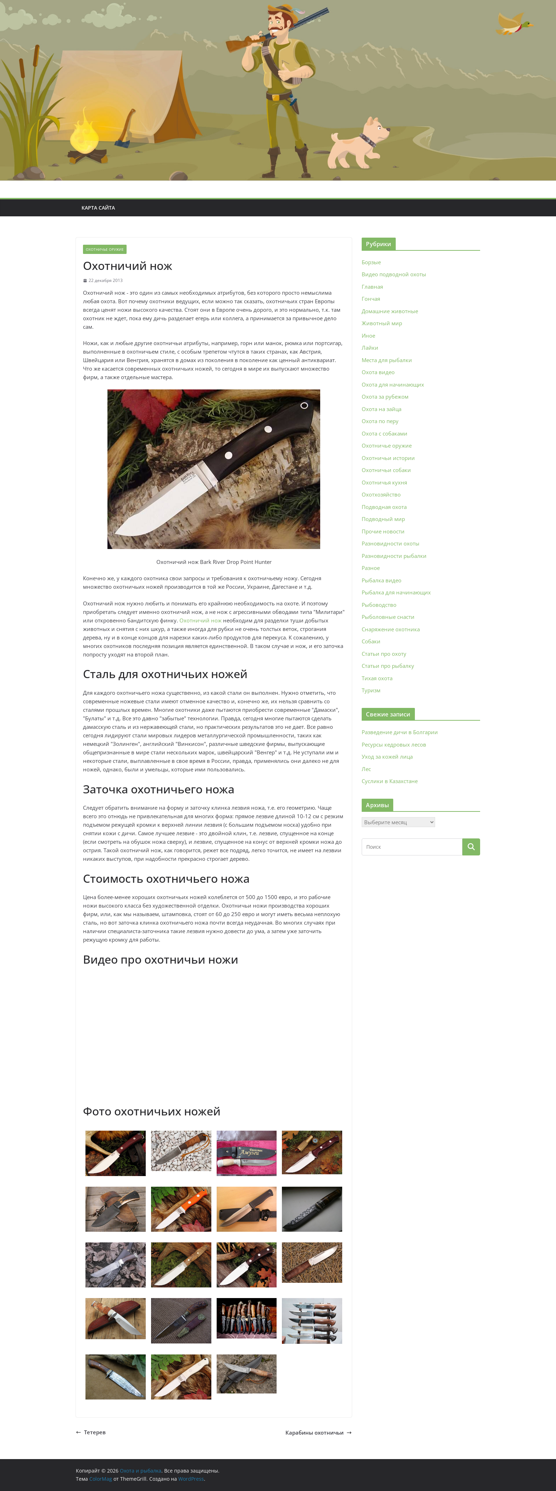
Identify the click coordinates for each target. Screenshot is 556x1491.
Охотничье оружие (105, 249)
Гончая (371, 298)
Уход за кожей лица (387, 756)
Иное (368, 335)
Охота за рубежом (385, 396)
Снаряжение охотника (391, 629)
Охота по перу (380, 421)
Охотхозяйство (381, 494)
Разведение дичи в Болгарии (400, 732)
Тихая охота (377, 678)
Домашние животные (390, 311)
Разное (371, 567)
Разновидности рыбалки (394, 555)
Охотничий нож (200, 620)
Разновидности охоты (390, 543)
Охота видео (378, 372)
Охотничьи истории (388, 457)
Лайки (370, 347)
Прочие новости (383, 531)
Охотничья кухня (384, 482)
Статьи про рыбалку (388, 665)
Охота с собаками (384, 433)
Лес (366, 768)
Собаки (371, 641)
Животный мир (382, 323)
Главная (372, 286)
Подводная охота (384, 506)
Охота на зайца (381, 408)
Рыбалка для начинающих (396, 592)
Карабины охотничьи (318, 1432)
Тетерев (91, 1432)
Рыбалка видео (381, 580)
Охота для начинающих (393, 384)
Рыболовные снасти (388, 616)
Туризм (371, 690)
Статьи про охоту (384, 653)
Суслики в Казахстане (390, 781)
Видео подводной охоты (394, 274)
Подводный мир (383, 518)
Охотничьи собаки (386, 469)
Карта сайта (98, 207)
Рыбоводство (379, 604)
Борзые (371, 262)
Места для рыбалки (387, 360)
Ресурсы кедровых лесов (394, 744)
